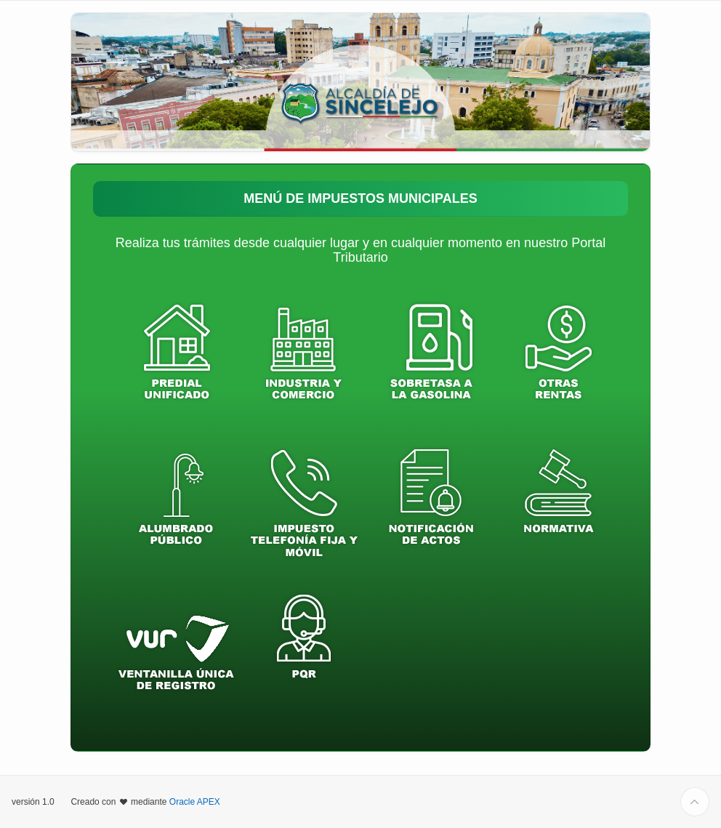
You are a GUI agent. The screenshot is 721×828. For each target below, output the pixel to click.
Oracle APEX (194, 802)
